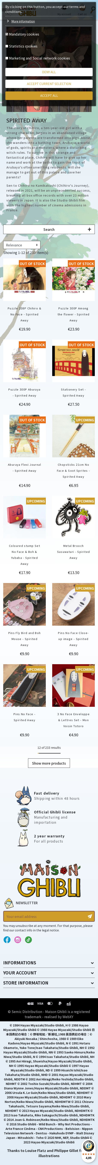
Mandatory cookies (24, 34)
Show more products (49, 763)
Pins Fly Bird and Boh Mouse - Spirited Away (24, 639)
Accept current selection (49, 84)
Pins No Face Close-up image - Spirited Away (73, 639)
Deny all (49, 72)
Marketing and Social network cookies (39, 58)
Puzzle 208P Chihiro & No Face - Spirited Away (24, 314)
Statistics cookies (23, 46)
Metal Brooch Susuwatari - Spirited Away (73, 552)
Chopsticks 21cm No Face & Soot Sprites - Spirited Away (73, 470)
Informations (19, 962)
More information (23, 21)
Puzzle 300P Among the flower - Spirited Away (74, 314)
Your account (20, 973)
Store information (25, 983)
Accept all (49, 95)
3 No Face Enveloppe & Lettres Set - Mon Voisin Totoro (73, 720)
